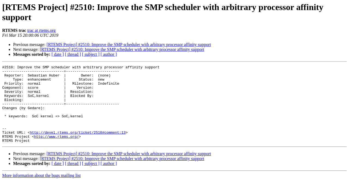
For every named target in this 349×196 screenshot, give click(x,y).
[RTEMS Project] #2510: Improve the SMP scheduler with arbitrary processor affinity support (129, 44)
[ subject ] (91, 54)
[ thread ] (73, 54)
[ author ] (109, 54)
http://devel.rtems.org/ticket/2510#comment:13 (77, 146)
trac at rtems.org (41, 30)
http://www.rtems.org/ (56, 151)
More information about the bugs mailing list (41, 191)
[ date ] (58, 54)
